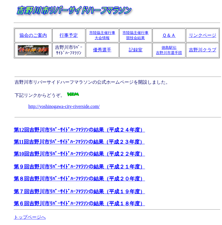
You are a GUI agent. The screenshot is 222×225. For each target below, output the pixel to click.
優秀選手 (102, 49)
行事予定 (69, 35)
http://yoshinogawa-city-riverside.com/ (64, 106)
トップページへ (30, 217)
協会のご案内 (33, 35)
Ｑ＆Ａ (169, 35)
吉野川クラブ (202, 49)
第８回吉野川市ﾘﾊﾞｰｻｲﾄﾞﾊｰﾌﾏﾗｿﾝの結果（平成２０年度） (79, 179)
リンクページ (202, 35)
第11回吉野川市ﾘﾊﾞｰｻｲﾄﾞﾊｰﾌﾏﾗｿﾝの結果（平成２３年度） (79, 142)
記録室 (135, 49)
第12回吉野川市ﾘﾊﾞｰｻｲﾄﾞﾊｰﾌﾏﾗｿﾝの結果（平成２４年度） (79, 130)
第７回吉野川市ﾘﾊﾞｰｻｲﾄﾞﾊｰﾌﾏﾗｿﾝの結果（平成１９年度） (79, 191)
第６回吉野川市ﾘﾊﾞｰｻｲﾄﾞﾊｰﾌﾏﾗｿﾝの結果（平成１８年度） (79, 203)
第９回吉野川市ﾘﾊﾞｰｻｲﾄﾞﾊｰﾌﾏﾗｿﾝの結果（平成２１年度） (79, 167)
